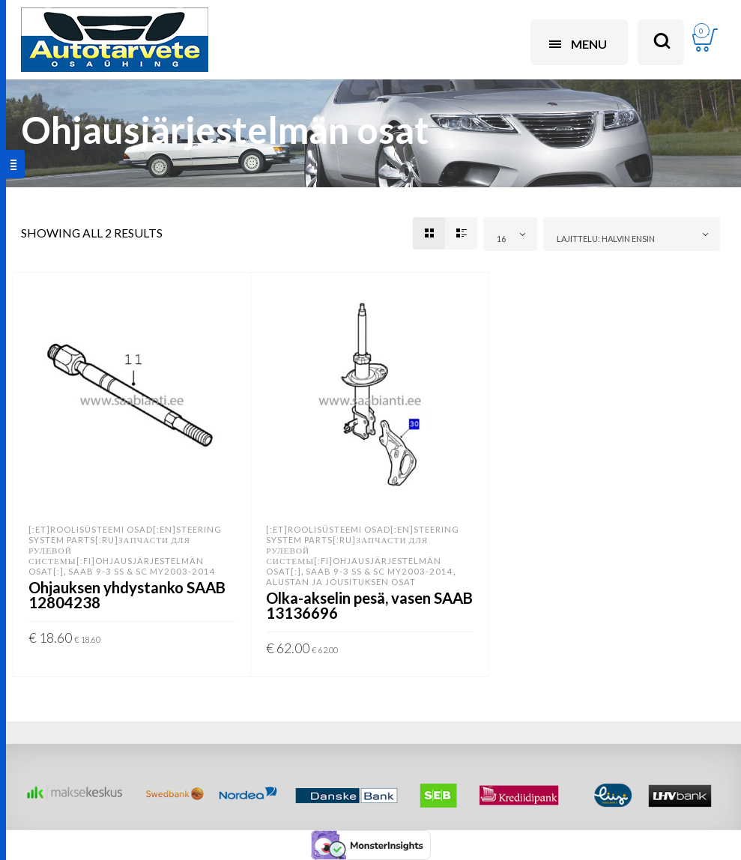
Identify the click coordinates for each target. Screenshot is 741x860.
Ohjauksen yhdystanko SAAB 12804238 (127, 594)
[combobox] (510, 234)
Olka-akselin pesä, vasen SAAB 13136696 (369, 605)
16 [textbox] (501, 238)
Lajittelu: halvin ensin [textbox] (606, 238)
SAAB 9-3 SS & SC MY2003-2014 (142, 571)
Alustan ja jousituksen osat (341, 582)
